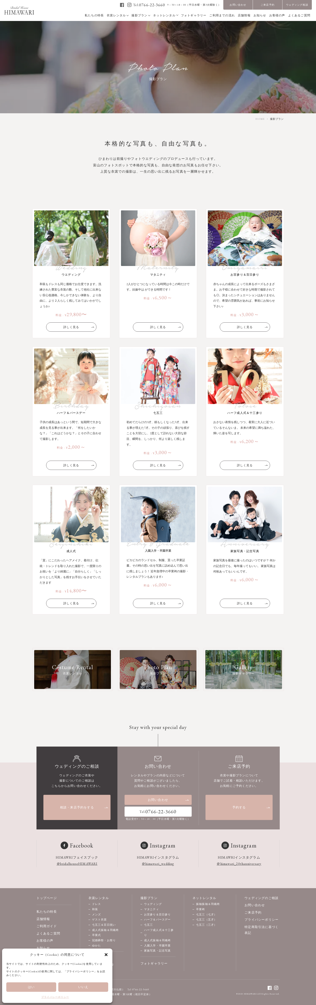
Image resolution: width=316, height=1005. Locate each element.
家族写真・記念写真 (157, 950)
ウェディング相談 (297, 5)
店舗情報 (43, 919)
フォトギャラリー (154, 963)
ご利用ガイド (46, 926)
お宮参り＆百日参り (157, 914)
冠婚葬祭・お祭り (104, 940)
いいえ (83, 987)
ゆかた (96, 945)
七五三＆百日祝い (104, 925)
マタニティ (151, 909)
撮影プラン (148, 898)
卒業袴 (200, 909)
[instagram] (129, 5)
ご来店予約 (267, 5)
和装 (95, 909)
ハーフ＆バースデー (157, 919)
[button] (106, 955)
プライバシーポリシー (55, 997)
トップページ (46, 898)
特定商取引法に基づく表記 (261, 930)
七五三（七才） (206, 914)
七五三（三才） (206, 925)
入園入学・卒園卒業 (157, 945)
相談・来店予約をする (84, 807)
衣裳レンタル (98, 898)
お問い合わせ (238, 5)
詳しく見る (79, 327)
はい (31, 987)
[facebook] (122, 5)
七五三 (148, 925)
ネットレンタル (204, 898)
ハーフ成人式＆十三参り (159, 932)
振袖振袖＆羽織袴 (208, 904)
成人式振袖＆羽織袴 (105, 930)
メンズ (96, 914)
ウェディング (153, 904)
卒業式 (96, 935)
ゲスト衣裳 (99, 919)
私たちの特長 (46, 912)
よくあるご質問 (48, 933)
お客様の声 (44, 940)
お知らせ (43, 948)
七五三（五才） (206, 919)
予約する (251, 807)
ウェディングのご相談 (261, 898)
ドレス (96, 904)
